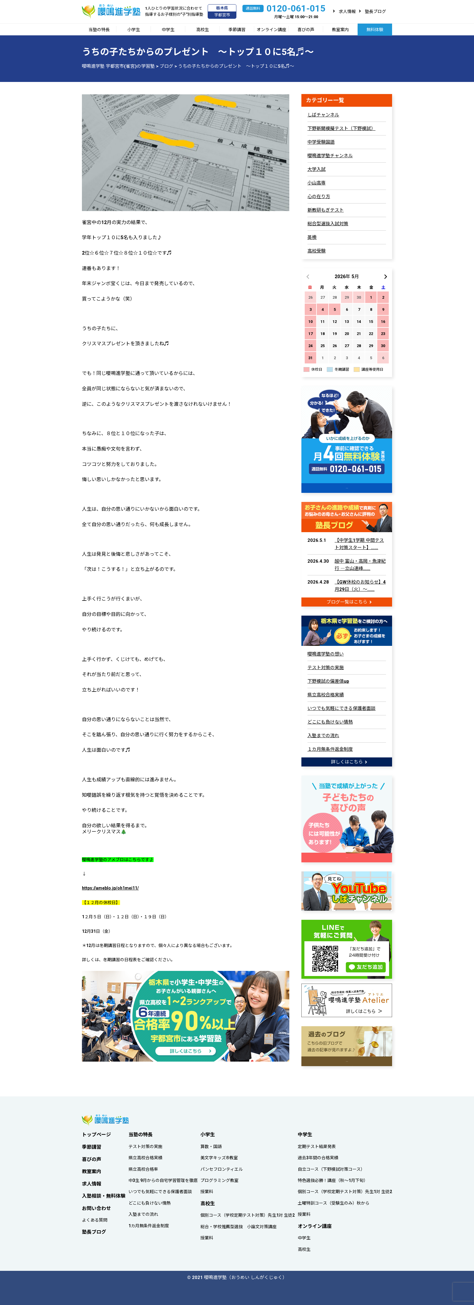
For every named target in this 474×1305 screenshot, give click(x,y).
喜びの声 (305, 29)
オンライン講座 (271, 29)
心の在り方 (318, 196)
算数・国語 (211, 1144)
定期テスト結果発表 (317, 1144)
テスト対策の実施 (325, 667)
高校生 (202, 29)
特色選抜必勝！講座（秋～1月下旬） (333, 1178)
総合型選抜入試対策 (327, 223)
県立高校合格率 (143, 1167)
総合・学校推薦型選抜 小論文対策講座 (238, 1224)
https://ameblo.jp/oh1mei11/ (110, 888)
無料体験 (374, 29)
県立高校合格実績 (325, 694)
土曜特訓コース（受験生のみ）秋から (333, 1201)
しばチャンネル (323, 115)
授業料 (206, 1190)
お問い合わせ (96, 1206)
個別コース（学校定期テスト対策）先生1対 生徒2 (247, 1213)
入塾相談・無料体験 (103, 1194)
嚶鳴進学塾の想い (325, 653)
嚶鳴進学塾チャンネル (330, 155)
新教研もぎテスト (325, 210)
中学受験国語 (321, 142)
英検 (312, 237)
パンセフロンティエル (221, 1167)
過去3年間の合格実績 (318, 1156)
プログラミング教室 (219, 1178)
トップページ (96, 1133)
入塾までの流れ (323, 735)
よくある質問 (94, 1218)
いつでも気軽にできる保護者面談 (341, 708)
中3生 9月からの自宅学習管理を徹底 (163, 1178)
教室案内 (340, 29)
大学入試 (316, 169)
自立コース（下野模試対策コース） (331, 1167)
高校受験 (316, 251)
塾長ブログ (375, 11)
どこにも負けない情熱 (330, 721)
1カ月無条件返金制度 (148, 1224)
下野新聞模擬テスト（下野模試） (341, 128)
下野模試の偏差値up (328, 680)
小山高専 (316, 183)
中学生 (168, 29)
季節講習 (237, 29)
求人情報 (347, 11)
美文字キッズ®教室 (219, 1156)
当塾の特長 (99, 29)
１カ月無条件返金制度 (330, 748)
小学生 (133, 29)
